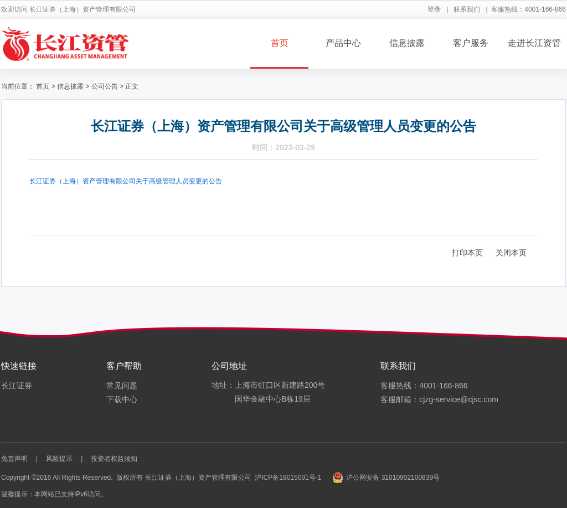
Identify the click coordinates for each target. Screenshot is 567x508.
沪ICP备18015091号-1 (288, 477)
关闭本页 (511, 252)
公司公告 (104, 86)
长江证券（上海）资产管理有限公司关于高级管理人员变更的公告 (125, 181)
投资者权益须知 (114, 459)
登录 (434, 9)
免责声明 (14, 459)
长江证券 (16, 385)
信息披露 (407, 43)
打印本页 (467, 252)
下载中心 (121, 399)
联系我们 (466, 9)
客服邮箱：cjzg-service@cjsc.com (439, 399)
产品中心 (343, 43)
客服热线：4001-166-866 (423, 385)
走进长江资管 (534, 43)
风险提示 (59, 459)
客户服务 (470, 43)
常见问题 (121, 385)
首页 (279, 43)
